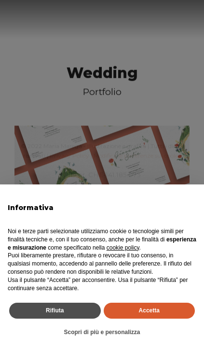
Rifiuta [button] (55, 310)
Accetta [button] (149, 310)
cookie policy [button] (123, 247)
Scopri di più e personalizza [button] (102, 332)
